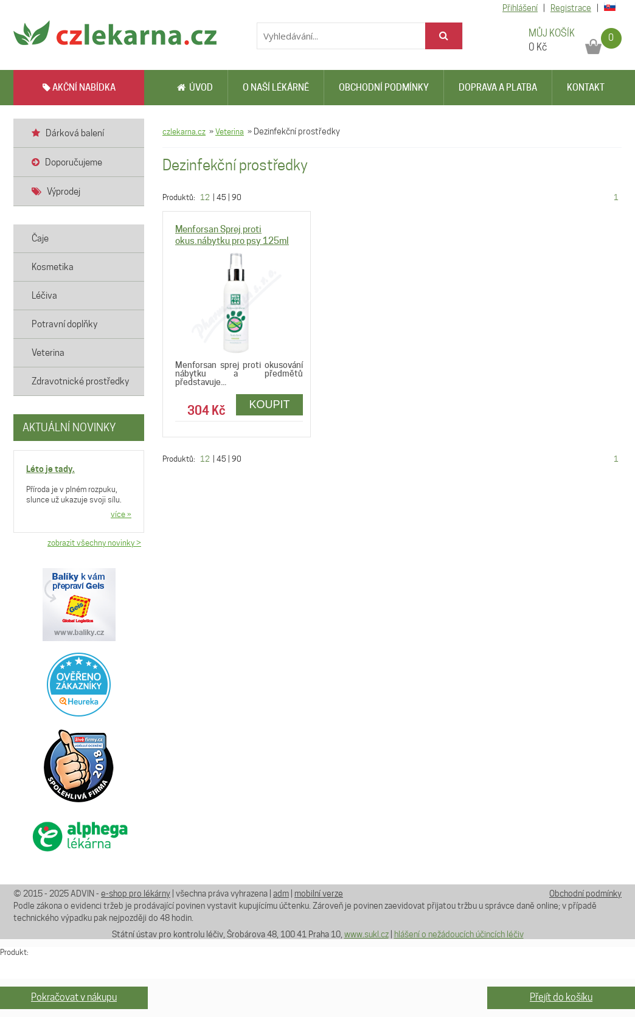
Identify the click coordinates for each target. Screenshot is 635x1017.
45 (221, 197)
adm (281, 893)
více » (121, 514)
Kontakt (586, 87)
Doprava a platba (498, 87)
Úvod (195, 87)
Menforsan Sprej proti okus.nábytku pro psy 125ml (232, 235)
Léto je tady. (50, 468)
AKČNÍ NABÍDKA (79, 87)
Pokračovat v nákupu (74, 997)
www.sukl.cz (366, 934)
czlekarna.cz (184, 131)
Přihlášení (520, 8)
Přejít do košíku (561, 997)
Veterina (229, 131)
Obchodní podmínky (384, 87)
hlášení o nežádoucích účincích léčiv (459, 934)
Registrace (570, 8)
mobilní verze (318, 893)
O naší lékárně (276, 87)
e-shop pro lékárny (135, 893)
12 (205, 197)
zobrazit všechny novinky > (94, 542)
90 (236, 197)
